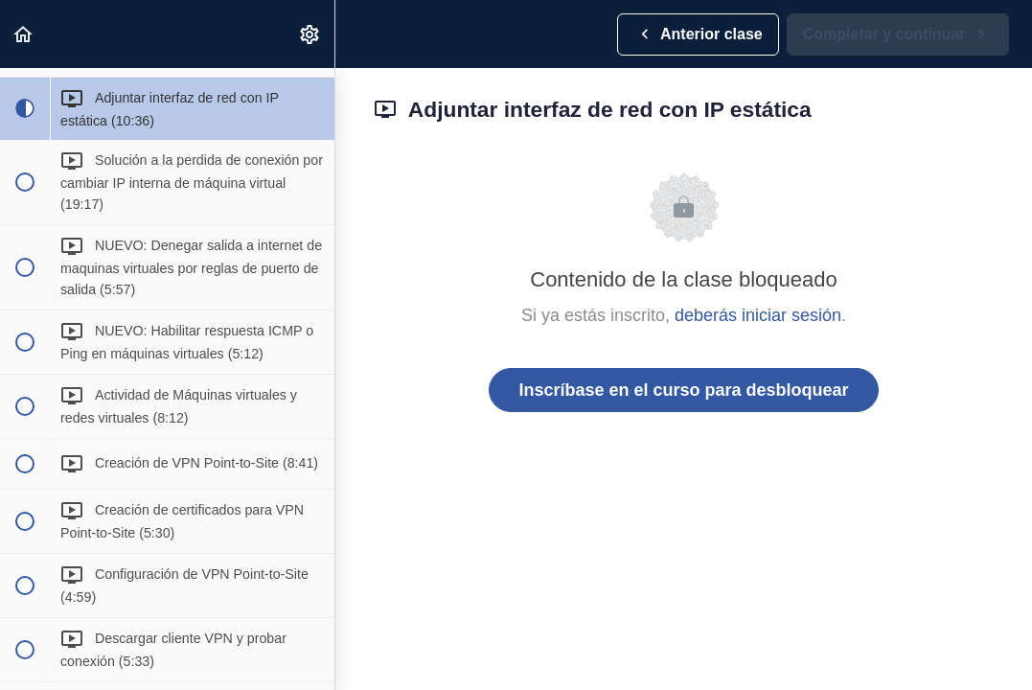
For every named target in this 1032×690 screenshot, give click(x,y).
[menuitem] (310, 34)
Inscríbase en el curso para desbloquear (683, 390)
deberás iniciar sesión (758, 315)
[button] (24, 34)
